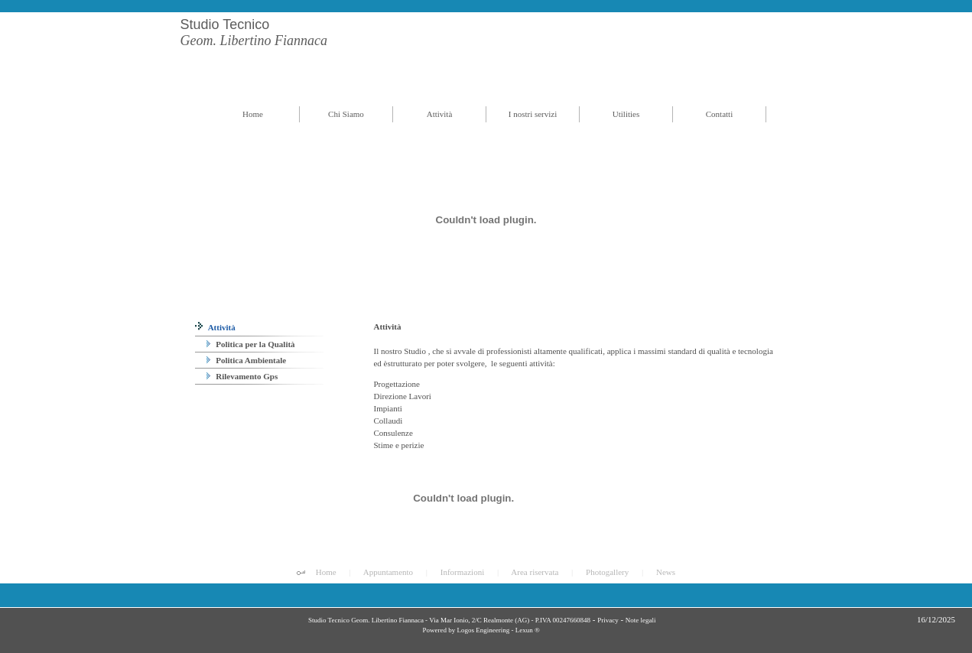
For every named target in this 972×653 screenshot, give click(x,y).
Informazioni (462, 572)
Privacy (608, 620)
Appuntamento (388, 572)
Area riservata (534, 572)
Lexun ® (527, 630)
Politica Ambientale (246, 360)
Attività (215, 327)
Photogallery (607, 572)
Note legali (641, 620)
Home (326, 572)
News (665, 572)
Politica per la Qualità (250, 344)
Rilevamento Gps (242, 376)
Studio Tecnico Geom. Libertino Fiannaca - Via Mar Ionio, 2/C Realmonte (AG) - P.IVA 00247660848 (448, 620)
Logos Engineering (483, 630)
